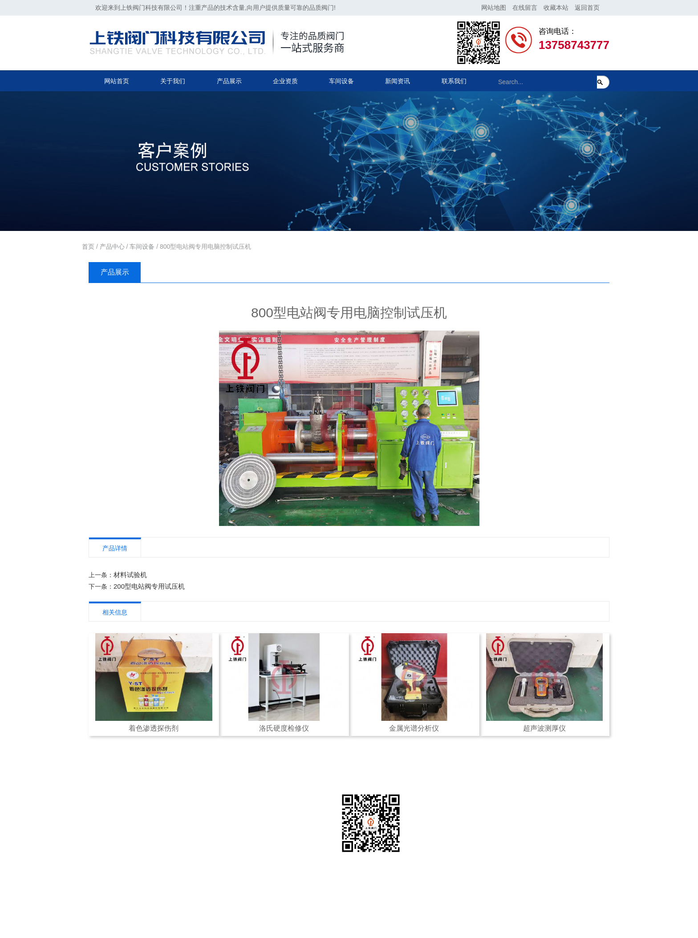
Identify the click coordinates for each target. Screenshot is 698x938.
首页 (88, 246)
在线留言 (524, 7)
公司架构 (107, 837)
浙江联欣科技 (316, 915)
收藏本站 (556, 7)
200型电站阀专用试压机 (149, 586)
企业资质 (285, 81)
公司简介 (107, 822)
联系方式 (268, 822)
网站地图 (493, 7)
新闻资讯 (397, 81)
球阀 (181, 894)
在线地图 (268, 851)
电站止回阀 (191, 851)
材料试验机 (130, 574)
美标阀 (184, 865)
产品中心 (112, 246)
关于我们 (172, 81)
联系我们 (454, 81)
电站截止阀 (191, 837)
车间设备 (341, 81)
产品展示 (229, 81)
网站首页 (116, 81)
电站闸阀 (187, 822)
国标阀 (184, 879)
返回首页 (587, 7)
